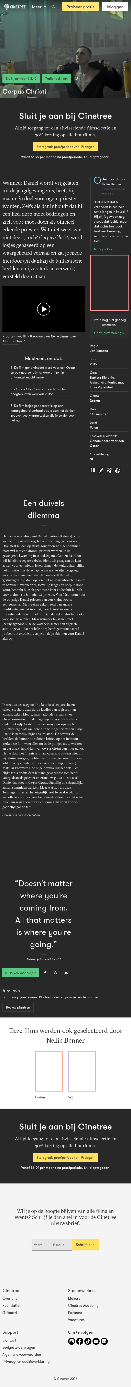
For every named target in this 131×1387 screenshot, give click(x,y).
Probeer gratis (80, 6)
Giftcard (9, 1312)
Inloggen (115, 6)
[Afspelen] (43, 309)
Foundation (11, 1305)
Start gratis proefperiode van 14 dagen (65, 147)
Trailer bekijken (56, 79)
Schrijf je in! (86, 1245)
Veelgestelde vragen (18, 1347)
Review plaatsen (18, 1007)
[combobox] (53, 7)
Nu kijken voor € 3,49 (21, 79)
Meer (39, 6)
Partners (75, 1312)
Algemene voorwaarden (21, 1354)
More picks (102, 249)
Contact (9, 1340)
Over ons (9, 1298)
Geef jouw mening (108, 333)
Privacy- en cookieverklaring (26, 1361)
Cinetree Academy (83, 1305)
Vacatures (76, 1320)
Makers (74, 1298)
